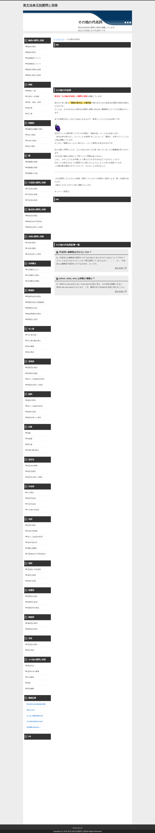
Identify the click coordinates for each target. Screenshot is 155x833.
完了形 (29, 114)
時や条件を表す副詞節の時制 (36, 704)
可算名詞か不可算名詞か (36, 554)
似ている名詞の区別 (35, 537)
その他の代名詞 (90, 22)
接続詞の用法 (32, 623)
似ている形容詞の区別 (35, 379)
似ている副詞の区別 (35, 406)
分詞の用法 (31, 243)
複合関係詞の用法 (34, 314)
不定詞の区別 (32, 200)
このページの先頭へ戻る (125, 823)
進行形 (29, 108)
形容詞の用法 (32, 367)
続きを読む (119, 268)
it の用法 (30, 492)
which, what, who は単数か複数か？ (77, 278)
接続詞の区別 (32, 629)
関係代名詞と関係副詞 (35, 302)
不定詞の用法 (32, 189)
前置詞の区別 (32, 602)
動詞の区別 (31, 52)
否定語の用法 (32, 644)
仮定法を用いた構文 (35, 477)
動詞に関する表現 (34, 75)
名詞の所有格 (32, 531)
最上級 (29, 444)
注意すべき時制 (33, 96)
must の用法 (31, 141)
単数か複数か (32, 548)
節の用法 (30, 352)
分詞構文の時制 (33, 281)
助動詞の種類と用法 (35, 129)
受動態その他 (32, 173)
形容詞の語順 (32, 373)
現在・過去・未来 (34, 102)
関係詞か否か (32, 308)
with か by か (31, 710)
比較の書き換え (33, 450)
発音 (29, 683)
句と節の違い (32, 335)
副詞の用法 (31, 400)
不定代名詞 (31, 504)
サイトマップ (77, 828)
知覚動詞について (34, 58)
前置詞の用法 (32, 596)
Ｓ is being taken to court (35, 721)
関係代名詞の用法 (34, 296)
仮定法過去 (31, 471)
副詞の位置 (31, 412)
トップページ (58, 39)
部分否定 (30, 650)
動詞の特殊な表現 (34, 69)
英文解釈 (30, 689)
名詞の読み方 (32, 542)
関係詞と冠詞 (32, 319)
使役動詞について (34, 64)
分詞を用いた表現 (34, 254)
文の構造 (30, 677)
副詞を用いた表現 (34, 417)
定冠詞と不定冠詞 (34, 569)
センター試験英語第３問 (35, 715)
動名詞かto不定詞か (34, 221)
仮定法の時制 (32, 466)
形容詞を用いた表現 (35, 385)
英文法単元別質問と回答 (40, 5)
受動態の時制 (32, 162)
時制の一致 (31, 91)
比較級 (29, 439)
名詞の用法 (31, 525)
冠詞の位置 (31, 581)
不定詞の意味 (32, 194)
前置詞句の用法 (33, 608)
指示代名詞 (31, 498)
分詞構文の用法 (33, 275)
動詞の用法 (31, 47)
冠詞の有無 (31, 575)
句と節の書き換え (34, 341)
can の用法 (31, 135)
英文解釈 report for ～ (34, 727)
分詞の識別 (31, 248)
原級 (29, 433)
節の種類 (30, 346)
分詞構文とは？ (33, 270)
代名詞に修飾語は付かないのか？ (75, 252)
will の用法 (31, 146)
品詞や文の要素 (33, 671)
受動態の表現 (32, 167)
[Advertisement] (92, 66)
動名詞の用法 (32, 216)
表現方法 (30, 666)
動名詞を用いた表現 (35, 227)
